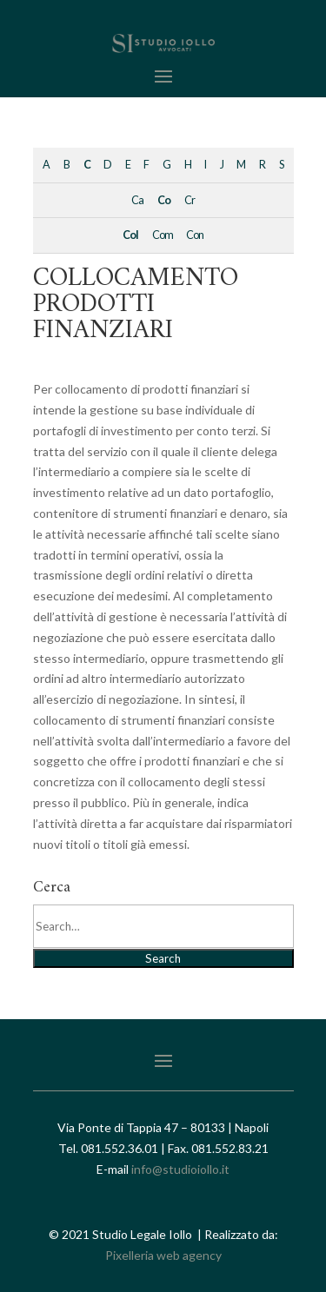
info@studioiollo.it (180, 1169)
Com (162, 235)
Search (163, 958)
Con (194, 235)
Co (163, 200)
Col (130, 235)
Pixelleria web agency (163, 1255)
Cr (189, 200)
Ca (137, 200)
